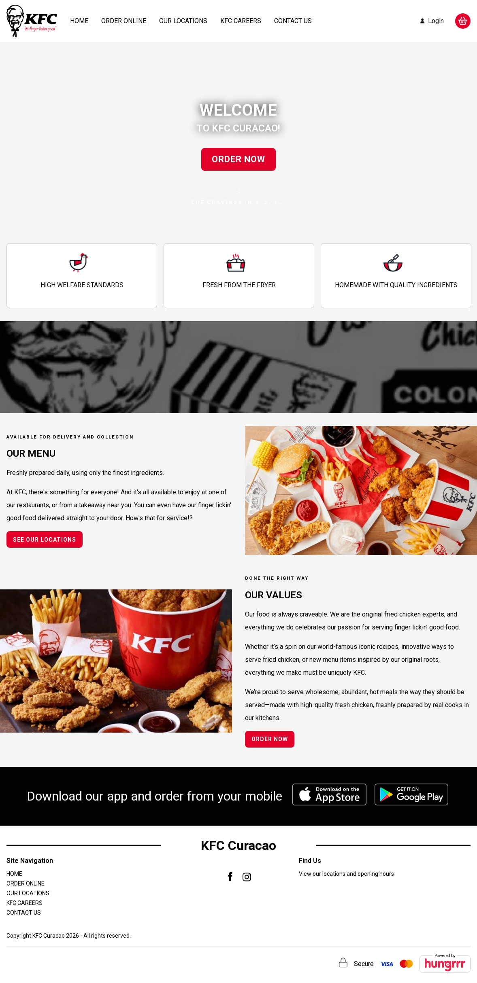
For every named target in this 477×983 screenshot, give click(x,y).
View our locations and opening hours (346, 874)
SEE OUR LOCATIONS (44, 539)
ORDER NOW (238, 159)
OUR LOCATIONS (183, 21)
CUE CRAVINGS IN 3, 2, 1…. (238, 195)
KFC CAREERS (240, 21)
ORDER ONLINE (123, 21)
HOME (79, 21)
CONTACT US (293, 21)
